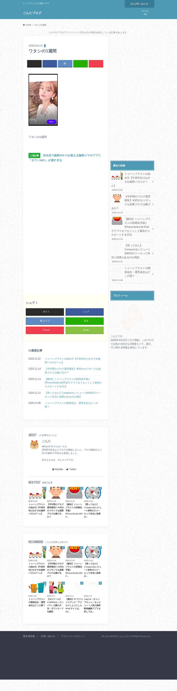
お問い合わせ (139, 3)
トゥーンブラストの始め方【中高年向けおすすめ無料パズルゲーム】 (72, 360)
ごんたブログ (32, 13)
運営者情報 (28, 636)
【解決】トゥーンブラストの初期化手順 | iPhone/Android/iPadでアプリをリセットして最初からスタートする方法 (73, 382)
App (145, 12)
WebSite (57, 469)
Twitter (71, 469)
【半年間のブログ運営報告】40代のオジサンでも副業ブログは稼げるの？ (73, 370)
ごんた (46, 441)
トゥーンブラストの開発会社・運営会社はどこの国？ (71, 404)
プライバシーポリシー (70, 636)
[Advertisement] (47, 226)
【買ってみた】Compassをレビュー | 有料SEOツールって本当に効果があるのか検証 (72, 394)
